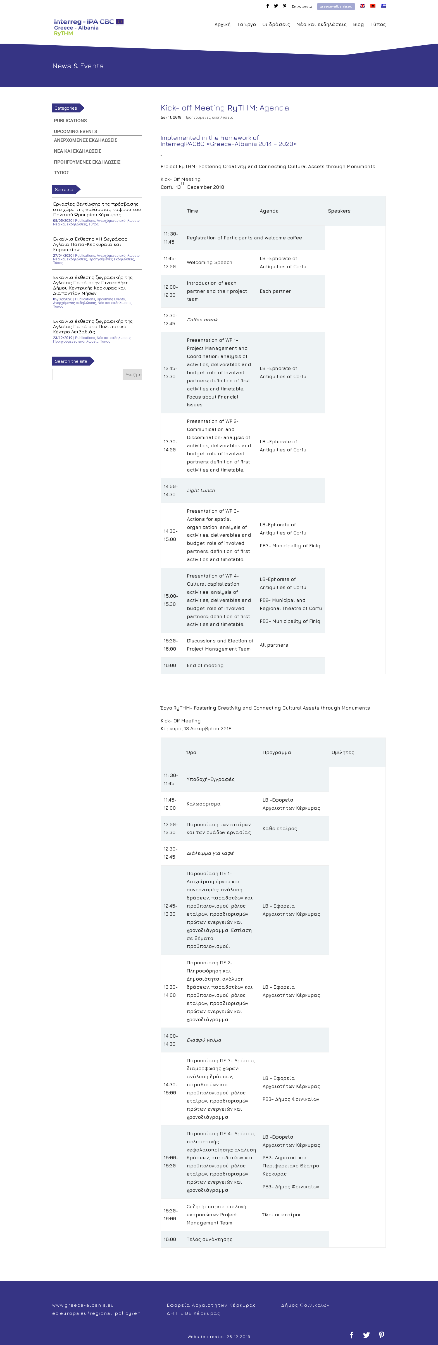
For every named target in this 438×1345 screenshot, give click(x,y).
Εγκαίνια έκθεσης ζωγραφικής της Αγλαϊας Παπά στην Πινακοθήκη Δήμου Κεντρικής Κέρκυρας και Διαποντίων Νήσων (93, 285)
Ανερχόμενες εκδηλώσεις (85, 140)
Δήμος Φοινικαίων (305, 1305)
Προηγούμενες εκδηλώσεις (208, 117)
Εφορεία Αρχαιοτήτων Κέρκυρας (211, 1305)
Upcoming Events (75, 131)
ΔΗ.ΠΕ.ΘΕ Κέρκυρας (193, 1313)
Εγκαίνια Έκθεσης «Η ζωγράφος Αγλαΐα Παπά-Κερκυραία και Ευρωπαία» (90, 244)
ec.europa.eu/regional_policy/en (96, 1313)
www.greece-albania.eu (83, 1305)
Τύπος (378, 24)
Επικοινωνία (302, 6)
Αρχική (223, 24)
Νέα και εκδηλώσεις (321, 24)
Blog (358, 24)
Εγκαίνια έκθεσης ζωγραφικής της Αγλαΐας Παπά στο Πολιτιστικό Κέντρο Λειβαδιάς (93, 326)
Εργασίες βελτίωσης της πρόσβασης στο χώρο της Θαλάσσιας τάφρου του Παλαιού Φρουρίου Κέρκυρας (97, 209)
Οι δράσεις (276, 24)
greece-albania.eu (336, 6)
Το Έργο (246, 24)
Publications (70, 120)
